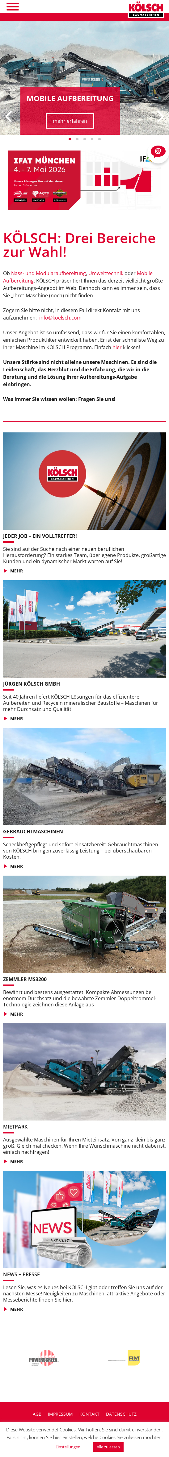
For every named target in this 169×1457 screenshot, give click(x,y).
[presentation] (9, 116)
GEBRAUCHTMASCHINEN (33, 831)
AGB (37, 1414)
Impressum (60, 1414)
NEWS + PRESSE (21, 1274)
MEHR (16, 571)
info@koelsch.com (60, 317)
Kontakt (89, 1414)
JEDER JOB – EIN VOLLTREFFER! (40, 536)
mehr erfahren (70, 121)
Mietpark (15, 1126)
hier (117, 347)
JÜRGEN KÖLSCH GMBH (31, 683)
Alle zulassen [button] (108, 1447)
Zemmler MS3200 (25, 979)
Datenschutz (121, 1414)
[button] (70, 139)
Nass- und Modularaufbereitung (48, 273)
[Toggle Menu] (12, 6)
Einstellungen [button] (68, 1447)
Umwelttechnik (105, 273)
